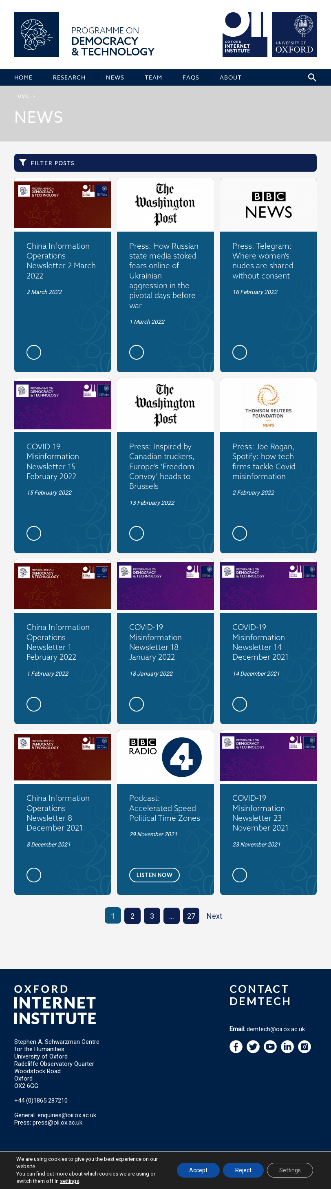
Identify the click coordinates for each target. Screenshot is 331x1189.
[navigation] (270, 1051)
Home (21, 96)
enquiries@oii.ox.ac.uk (67, 1115)
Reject (243, 1170)
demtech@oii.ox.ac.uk (276, 1029)
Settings (290, 1170)
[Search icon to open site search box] (312, 77)
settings (69, 1181)
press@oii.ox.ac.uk (57, 1122)
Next (214, 916)
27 (191, 916)
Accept (198, 1170)
